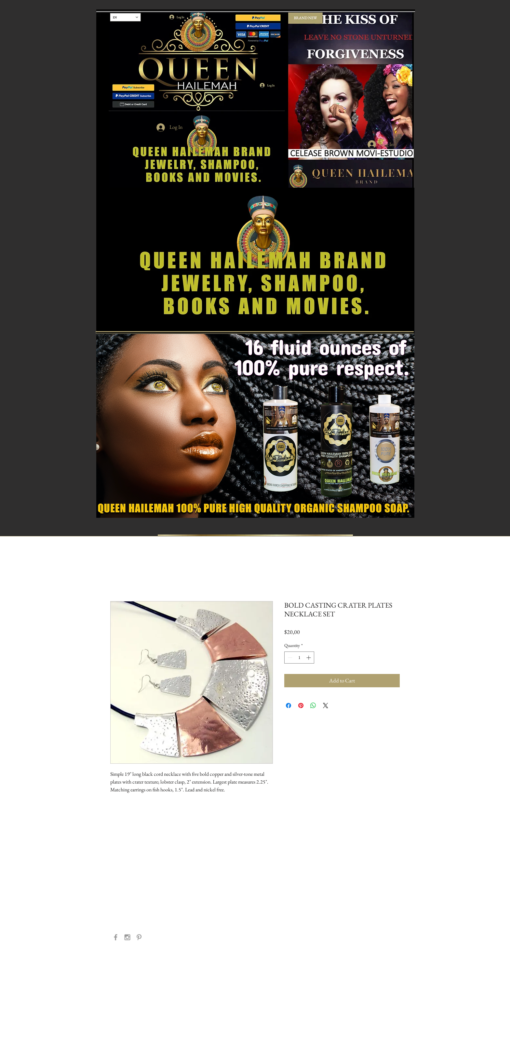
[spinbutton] (299, 657)
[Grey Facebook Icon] (116, 937)
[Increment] (309, 657)
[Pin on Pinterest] (301, 705)
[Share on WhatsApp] (313, 705)
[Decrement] (289, 657)
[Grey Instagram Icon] (127, 937)
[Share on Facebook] (288, 705)
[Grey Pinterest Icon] (139, 937)
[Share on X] (325, 705)
